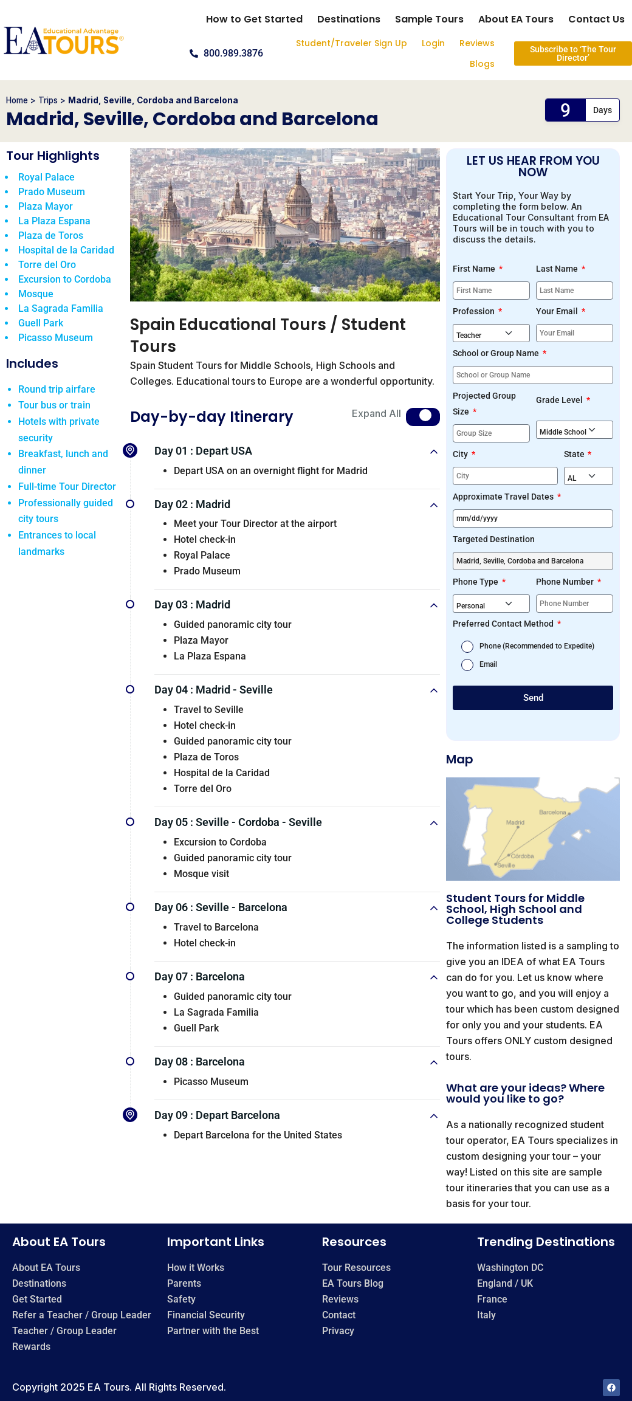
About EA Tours (516, 19)
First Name (475, 269)
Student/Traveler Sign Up (351, 43)
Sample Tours (429, 19)
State (575, 454)
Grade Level (560, 400)
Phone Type (476, 582)
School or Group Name (497, 353)
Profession (474, 311)
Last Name (558, 269)
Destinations (348, 19)
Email (488, 664)
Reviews (477, 43)
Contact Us (596, 19)
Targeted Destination (494, 539)
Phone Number (566, 582)
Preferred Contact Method (504, 623)
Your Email (558, 311)
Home (17, 100)
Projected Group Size (484, 403)
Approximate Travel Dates (504, 496)
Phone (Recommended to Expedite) (536, 646)
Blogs (482, 64)
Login (433, 43)
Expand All (376, 413)
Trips (48, 100)
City (461, 454)
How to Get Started (254, 19)
